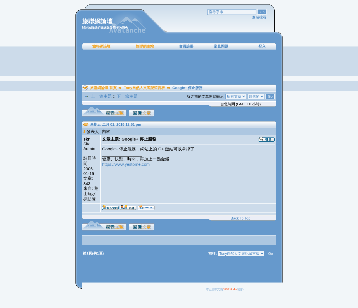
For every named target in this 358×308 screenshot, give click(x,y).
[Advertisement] (179, 67)
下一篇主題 (127, 96)
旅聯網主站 (145, 46)
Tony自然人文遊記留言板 (144, 88)
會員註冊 (186, 46)
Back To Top (240, 218)
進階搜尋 (259, 17)
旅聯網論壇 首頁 (103, 88)
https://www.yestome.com (126, 164)
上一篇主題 (101, 96)
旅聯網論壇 (101, 46)
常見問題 (221, 46)
